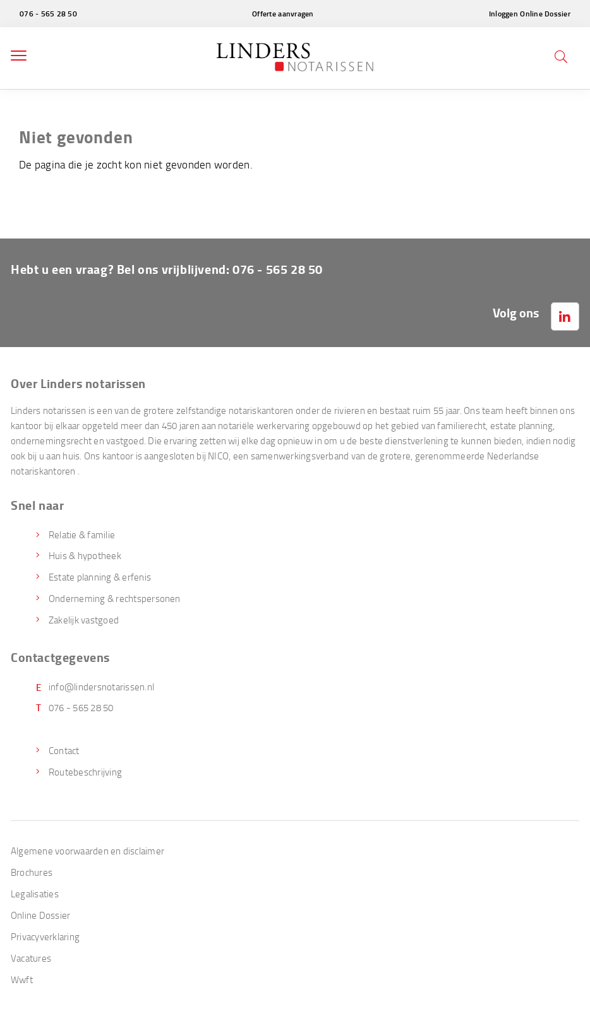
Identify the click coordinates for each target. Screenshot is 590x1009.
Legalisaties (35, 893)
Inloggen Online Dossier (529, 13)
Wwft (22, 979)
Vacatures (31, 958)
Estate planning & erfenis (100, 576)
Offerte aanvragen (283, 13)
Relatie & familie (82, 534)
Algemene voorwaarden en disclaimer (87, 850)
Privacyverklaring (45, 936)
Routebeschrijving (85, 771)
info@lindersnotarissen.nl (101, 686)
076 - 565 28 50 (48, 13)
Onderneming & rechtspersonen (115, 598)
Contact (64, 750)
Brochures (31, 872)
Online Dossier (40, 915)
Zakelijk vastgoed (84, 619)
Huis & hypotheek (85, 555)
